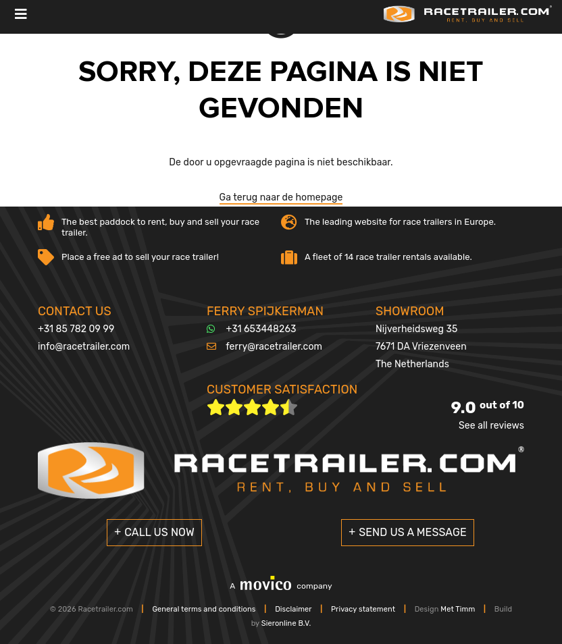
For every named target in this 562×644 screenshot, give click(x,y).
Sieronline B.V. (286, 623)
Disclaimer (293, 609)
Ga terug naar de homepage (281, 197)
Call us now (159, 532)
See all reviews (491, 425)
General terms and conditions (203, 609)
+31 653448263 (261, 329)
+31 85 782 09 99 (76, 329)
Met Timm (457, 609)
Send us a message (413, 532)
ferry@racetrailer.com (274, 346)
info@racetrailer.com (84, 346)
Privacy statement (363, 609)
